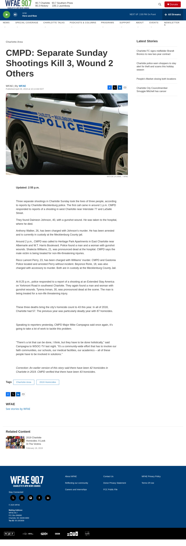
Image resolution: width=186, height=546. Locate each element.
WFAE (22, 92)
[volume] (15, 21)
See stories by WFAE (18, 415)
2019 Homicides (48, 389)
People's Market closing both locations (156, 85)
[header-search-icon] (161, 7)
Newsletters (171, 30)
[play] (6, 21)
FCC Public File (110, 496)
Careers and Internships (76, 496)
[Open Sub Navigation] (5, 34)
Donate (175, 7)
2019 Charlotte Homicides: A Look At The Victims (35, 447)
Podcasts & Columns (83, 29)
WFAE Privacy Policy (151, 483)
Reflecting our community (76, 489)
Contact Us (108, 483)
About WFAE (71, 483)
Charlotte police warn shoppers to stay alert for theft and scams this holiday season (156, 73)
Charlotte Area (14, 48)
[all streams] (172, 21)
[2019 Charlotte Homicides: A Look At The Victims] (15, 449)
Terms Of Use (148, 489)
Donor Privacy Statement (114, 489)
